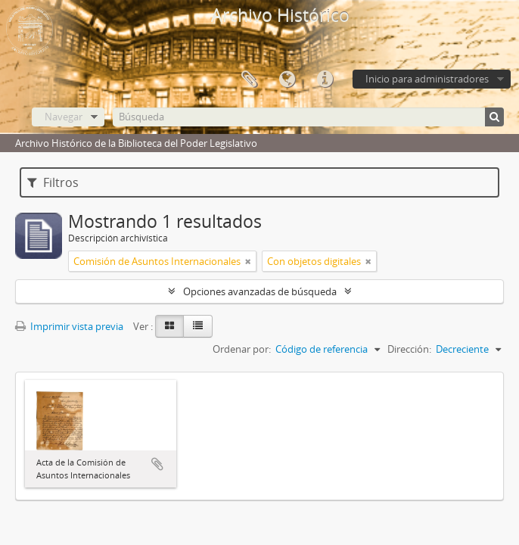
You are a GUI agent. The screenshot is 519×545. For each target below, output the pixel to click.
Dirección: (409, 349)
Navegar (63, 116)
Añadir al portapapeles (157, 464)
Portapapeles (249, 79)
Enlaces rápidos (324, 79)
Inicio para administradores (427, 79)
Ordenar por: (242, 349)
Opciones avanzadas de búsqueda (260, 291)
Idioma (287, 79)
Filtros (53, 182)
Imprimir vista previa (69, 326)
